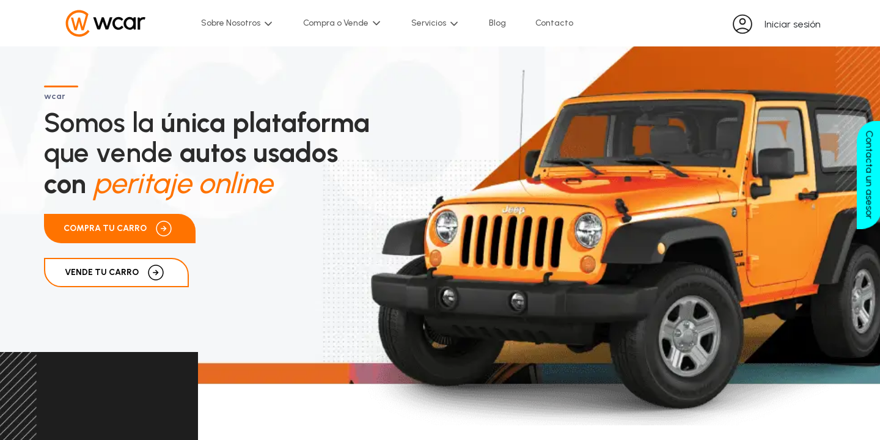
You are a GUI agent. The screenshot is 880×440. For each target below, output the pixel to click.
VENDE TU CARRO (116, 272)
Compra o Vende (342, 23)
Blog (497, 23)
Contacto (554, 23)
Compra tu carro (120, 228)
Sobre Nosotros (237, 23)
